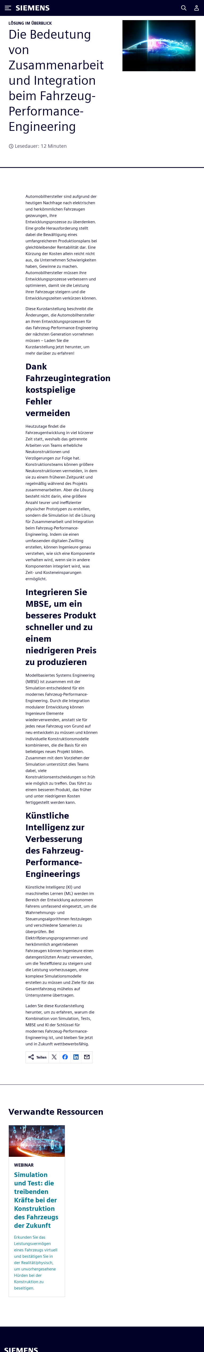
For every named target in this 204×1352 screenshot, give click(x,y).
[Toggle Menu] (8, 8)
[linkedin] (76, 1057)
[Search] (183, 8)
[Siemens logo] (32, 8)
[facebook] (65, 1057)
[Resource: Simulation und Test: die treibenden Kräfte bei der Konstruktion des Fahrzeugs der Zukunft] (36, 1211)
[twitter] (54, 1057)
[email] (87, 1057)
